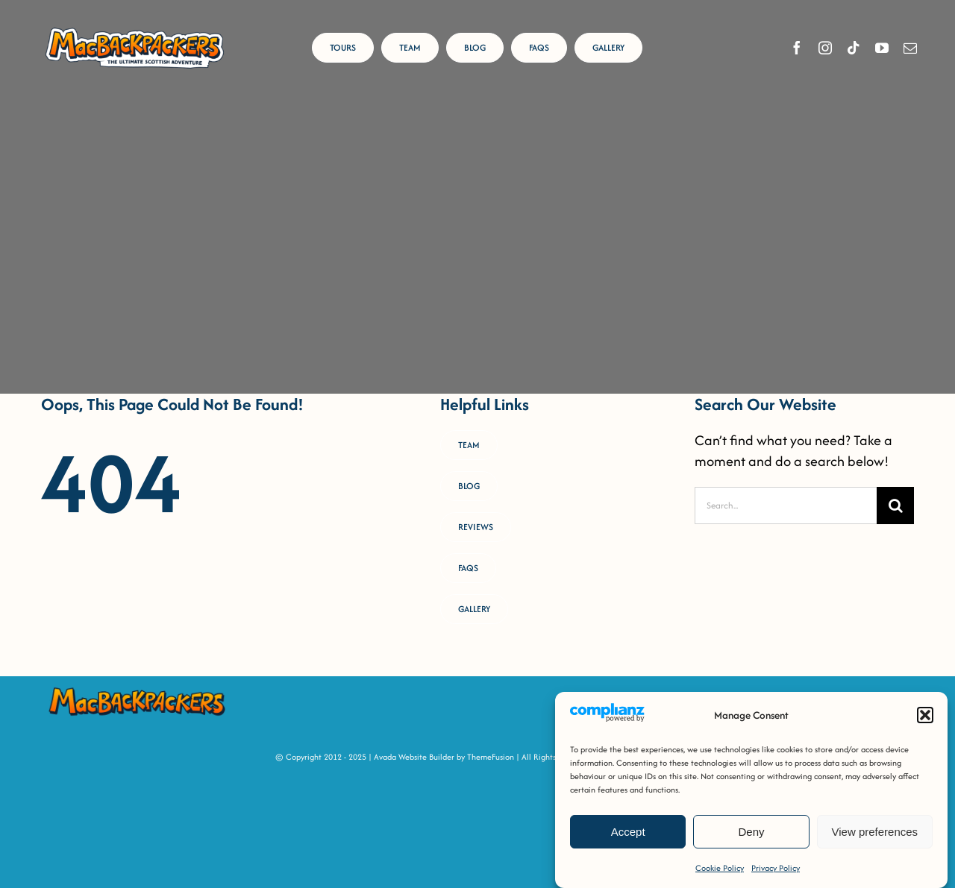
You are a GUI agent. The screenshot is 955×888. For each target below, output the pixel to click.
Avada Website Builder (414, 757)
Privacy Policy (775, 868)
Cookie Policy (719, 868)
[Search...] (786, 505)
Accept (628, 831)
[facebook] (797, 47)
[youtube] (882, 47)
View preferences (875, 831)
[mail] (910, 47)
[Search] (895, 505)
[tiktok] (853, 47)
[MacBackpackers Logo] (134, 29)
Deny (751, 831)
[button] (925, 715)
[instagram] (825, 47)
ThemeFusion (490, 757)
